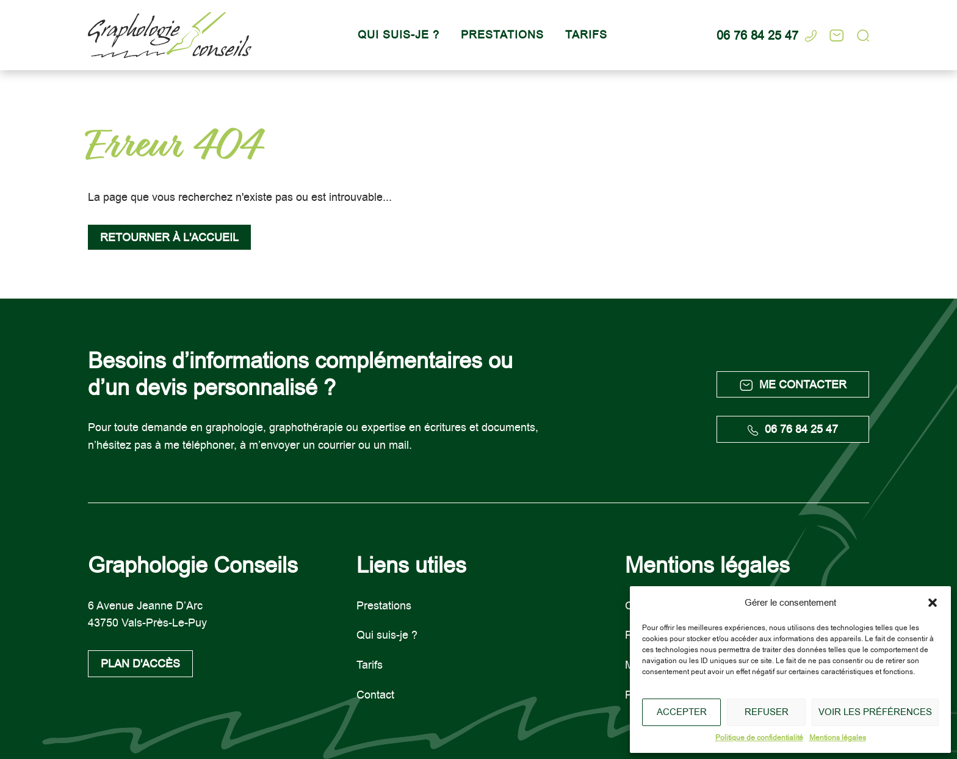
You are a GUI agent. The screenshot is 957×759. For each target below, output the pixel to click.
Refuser (767, 711)
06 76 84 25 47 (793, 429)
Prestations (502, 34)
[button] (932, 603)
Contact (375, 694)
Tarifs (586, 34)
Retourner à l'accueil (169, 237)
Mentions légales (837, 738)
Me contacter (793, 384)
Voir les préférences (875, 711)
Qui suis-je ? (398, 34)
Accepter (682, 711)
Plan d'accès (140, 663)
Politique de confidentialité (759, 738)
